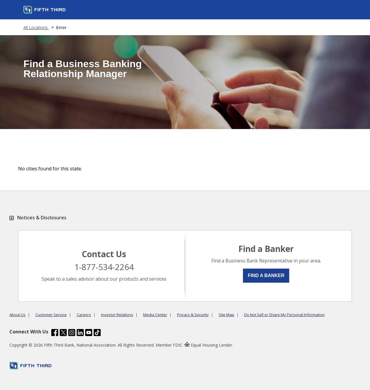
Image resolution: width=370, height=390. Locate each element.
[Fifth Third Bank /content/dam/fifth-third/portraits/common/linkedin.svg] (80, 333)
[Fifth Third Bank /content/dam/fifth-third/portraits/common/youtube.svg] (88, 333)
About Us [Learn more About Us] (17, 314)
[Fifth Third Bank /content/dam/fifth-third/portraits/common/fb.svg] (54, 333)
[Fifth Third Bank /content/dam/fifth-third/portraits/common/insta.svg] (71, 333)
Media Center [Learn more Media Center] (155, 314)
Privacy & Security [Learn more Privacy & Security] (193, 314)
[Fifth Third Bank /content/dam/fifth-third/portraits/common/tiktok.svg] (97, 333)
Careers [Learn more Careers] (84, 314)
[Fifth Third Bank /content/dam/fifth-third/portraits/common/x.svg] (63, 333)
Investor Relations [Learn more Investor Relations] (117, 314)
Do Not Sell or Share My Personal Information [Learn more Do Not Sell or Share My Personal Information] (284, 314)
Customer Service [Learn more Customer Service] (51, 314)
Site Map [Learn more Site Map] (226, 314)
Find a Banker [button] (266, 275)
